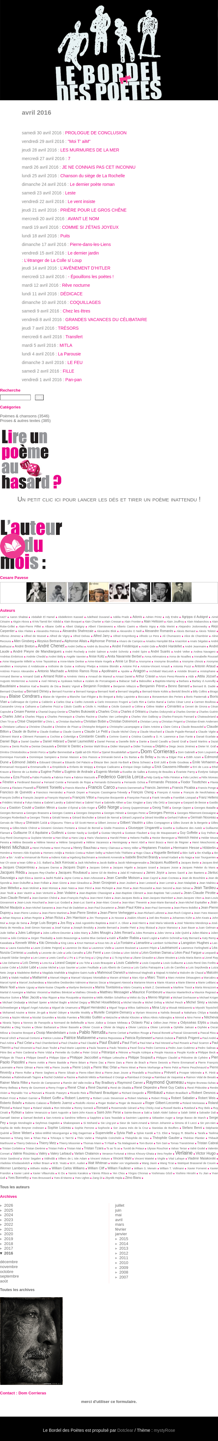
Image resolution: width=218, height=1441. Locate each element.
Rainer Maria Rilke (14, 1082)
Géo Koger (88, 807)
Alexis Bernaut (185, 631)
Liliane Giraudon (143, 957)
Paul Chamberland (46, 1042)
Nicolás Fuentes (67, 1017)
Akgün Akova (21, 621)
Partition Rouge (139, 1032)
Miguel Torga (117, 1007)
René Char (76, 1087)
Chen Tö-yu (7, 721)
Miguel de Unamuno (64, 1007)
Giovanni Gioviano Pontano (58, 828)
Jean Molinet (30, 888)
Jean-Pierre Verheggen (117, 912)
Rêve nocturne (76, 285)
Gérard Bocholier (83, 817)
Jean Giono (59, 882)
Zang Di (97, 1177)
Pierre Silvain (66, 1072)
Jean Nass (68, 888)
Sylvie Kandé (145, 1133)
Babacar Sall (127, 681)
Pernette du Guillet (67, 1052)
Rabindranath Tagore (27, 1077)
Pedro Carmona (155, 1047)
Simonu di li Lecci (186, 1123)
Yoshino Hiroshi (186, 1173)
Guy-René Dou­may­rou (14, 837)
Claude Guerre (72, 731)
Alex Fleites (25, 631)
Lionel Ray (211, 957)
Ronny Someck (83, 1107)
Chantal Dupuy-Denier (51, 711)
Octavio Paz (140, 1022)
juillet (120, 1205)
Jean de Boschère (193, 878)
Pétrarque (108, 1052)
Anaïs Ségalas (199, 641)
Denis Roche (20, 746)
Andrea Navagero (204, 651)
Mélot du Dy (137, 997)
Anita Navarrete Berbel (124, 656)
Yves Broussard (41, 1177)
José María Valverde (161, 923)
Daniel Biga (9, 741)
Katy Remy (209, 938)
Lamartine (143, 943)
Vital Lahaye (176, 1158)
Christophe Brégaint (94, 726)
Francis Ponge (207, 787)
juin (118, 1210)
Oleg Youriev (22, 1027)
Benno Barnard (178, 686)
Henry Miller (131, 847)
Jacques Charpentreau (19, 867)
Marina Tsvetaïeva (108, 987)
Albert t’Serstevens (100, 626)
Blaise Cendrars (24, 696)
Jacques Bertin (190, 862)
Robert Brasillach (177, 1092)
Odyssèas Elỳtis (193, 1022)
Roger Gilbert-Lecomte (162, 1103)
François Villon (83, 797)
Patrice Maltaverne (80, 1038)
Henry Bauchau (85, 847)
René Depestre (145, 1087)
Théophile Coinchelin (108, 1138)
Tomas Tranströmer (182, 1143)
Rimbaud (155, 1092)
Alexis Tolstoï (207, 631)
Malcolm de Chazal (192, 972)
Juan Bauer (188, 927)
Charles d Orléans (133, 711)
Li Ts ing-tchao (121, 957)
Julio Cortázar (19, 938)
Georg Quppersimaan (135, 807)
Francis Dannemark (130, 787)
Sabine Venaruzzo (36, 1112)
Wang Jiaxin (149, 1163)
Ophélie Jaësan (183, 1027)
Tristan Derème (35, 1148)
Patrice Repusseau (110, 1038)
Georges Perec (136, 812)
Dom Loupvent (207, 752)
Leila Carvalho (74, 952)
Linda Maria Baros (190, 957)
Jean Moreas (50, 888)
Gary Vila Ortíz (155, 802)
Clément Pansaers (34, 736)
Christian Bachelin (69, 721)
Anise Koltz (97, 656)
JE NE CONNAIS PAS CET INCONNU (99, 167)
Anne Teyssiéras (46, 661)
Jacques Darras (48, 867)
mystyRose (164, 1430)
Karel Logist (149, 938)
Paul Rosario (181, 1042)
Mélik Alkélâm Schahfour (112, 997)
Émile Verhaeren (204, 762)
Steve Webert (22, 1133)
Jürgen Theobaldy (42, 938)
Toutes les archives (17, 1290)
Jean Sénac (183, 888)
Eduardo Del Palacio (77, 762)
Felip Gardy (153, 777)
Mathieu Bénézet (62, 992)
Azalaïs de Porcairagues (100, 681)
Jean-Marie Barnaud (162, 902)
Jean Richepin (104, 888)
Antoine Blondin (109, 666)
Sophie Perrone (84, 1127)
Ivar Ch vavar (8, 862)
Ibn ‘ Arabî (15, 857)
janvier (121, 1234)
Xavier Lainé (21, 1173)
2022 (8, 1224)
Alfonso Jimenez (10, 636)
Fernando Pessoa (163, 782)
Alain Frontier (133, 621)
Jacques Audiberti (163, 862)
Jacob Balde (106, 862)
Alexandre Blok (106, 631)
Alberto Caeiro (126, 626)
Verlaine (183, 1152)
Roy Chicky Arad (150, 1107)
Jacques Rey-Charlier (41, 872)
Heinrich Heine (188, 837)
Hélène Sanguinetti (71, 842)
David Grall (179, 741)
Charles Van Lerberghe (113, 716)
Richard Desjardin (133, 1092)
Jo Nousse (117, 917)
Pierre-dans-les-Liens (90, 244)
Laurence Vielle (102, 947)
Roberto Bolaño (11, 1103)
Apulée (125, 671)
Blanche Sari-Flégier (83, 696)
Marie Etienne (186, 982)
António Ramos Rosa (83, 671)
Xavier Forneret (197, 1168)
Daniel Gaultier (30, 741)
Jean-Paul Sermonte (158, 907)
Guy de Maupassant (163, 832)
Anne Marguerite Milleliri (17, 661)
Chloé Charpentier (29, 721)
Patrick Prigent (188, 1038)
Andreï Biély (55, 656)
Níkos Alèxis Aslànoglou (157, 1017)
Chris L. (50, 721)
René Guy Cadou (172, 1087)
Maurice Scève (9, 997)
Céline (139, 706)
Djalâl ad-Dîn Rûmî (87, 752)
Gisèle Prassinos (114, 828)
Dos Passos (89, 757)
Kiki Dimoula (48, 943)
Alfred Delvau (81, 636)
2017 (8, 1248)
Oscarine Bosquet (22, 1032)
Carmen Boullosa (205, 701)
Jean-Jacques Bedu (127, 897)
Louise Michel (47, 967)
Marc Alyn (138, 977)
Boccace (143, 696)
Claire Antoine (151, 726)
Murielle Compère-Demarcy (113, 1012)
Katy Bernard (190, 938)
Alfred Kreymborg (124, 636)
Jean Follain (41, 882)
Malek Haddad (20, 977)
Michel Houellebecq (105, 1002)
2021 (8, 1229)
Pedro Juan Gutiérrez (181, 1047)
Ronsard (102, 1107)
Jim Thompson (98, 917)
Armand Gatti (31, 676)
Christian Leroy (149, 721)
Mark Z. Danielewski (157, 987)
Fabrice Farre (62, 777)
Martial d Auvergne (11, 992)
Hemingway (119, 842)
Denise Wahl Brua (95, 746)
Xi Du (61, 1173)
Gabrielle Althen (113, 802)
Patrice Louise (52, 1038)
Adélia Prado (121, 617)
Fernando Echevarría (107, 782)
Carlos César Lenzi (179, 701)
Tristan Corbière (12, 1148)
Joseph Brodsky (83, 927)
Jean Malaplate (186, 882)
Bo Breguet (106, 696)
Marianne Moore (144, 982)
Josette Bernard (107, 927)
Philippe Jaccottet (84, 1057)
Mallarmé (39, 977)
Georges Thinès (39, 817)
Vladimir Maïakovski (202, 1158)
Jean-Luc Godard (59, 902)
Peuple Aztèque (141, 1052)
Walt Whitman (98, 1163)
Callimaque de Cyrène (24, 701)
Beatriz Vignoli (71, 686)
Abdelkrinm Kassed (70, 617)
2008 (123, 1272)
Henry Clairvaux (110, 847)
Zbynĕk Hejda (113, 1177)
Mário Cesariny (133, 987)
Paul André (209, 1038)
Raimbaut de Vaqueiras (168, 1077)
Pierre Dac (97, 1062)
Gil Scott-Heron (84, 822)
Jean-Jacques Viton (188, 897)
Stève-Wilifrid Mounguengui (52, 1133)
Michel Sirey (195, 1002)
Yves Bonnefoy (18, 1177)
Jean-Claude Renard (14, 897)
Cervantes (174, 706)
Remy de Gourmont (33, 1087)
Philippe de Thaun (11, 1057)
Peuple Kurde (185, 1052)
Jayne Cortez (72, 878)
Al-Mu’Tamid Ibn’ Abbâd (46, 621)
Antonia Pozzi (182, 666)
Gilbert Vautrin (131, 822)
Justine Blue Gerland (93, 938)
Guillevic (57, 832)
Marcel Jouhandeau (31, 982)
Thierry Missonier (69, 1143)
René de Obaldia (120, 1087)
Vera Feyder (164, 1153)
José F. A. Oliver (119, 923)
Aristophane (208, 671)
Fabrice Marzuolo (84, 777)
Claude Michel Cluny (124, 731)
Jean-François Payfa (73, 897)
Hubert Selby (94, 852)
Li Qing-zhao (101, 957)
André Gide (148, 646)
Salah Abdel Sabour (165, 1112)
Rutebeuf (189, 1107)
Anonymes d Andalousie (29, 666)
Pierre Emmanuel (183, 1062)
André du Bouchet (98, 646)
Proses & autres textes (20, 420)
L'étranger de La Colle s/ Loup (53, 260)
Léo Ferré (93, 952)
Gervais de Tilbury (11, 822)
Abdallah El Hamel (43, 617)
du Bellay (146, 757)
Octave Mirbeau (117, 1022)
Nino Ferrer (194, 1017)
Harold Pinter (118, 837)
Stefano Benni (192, 1127)
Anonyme (145, 661)
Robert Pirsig (159, 1098)
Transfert (74, 336)
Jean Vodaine (66, 893)
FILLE (68, 371)
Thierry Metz (47, 1143)
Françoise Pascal (138, 797)
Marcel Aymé (8, 982)
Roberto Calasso (35, 1103)
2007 (123, 1277)
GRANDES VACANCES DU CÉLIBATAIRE (106, 319)
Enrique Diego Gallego (137, 766)
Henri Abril (138, 842)
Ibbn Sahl (188, 852)
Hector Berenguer (163, 837)
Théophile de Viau (137, 1138)
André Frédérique (125, 646)
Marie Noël (7, 987)
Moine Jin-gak (37, 1012)
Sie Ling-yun (108, 1123)
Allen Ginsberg (24, 641)
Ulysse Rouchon (157, 1148)
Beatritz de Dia (49, 686)
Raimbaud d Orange (111, 1077)
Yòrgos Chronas (138, 1173)
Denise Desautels (42, 746)
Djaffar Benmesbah (60, 752)
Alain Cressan (112, 621)
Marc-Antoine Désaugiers (184, 977)
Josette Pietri (128, 927)
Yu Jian (203, 1173)
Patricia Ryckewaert (138, 1038)
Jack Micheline (87, 862)
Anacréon (181, 641)
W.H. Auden (77, 1163)
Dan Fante (186, 736)
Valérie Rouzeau (24, 1153)
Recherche (10, 390)
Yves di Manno (63, 1177)
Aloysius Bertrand (49, 641)
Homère (5, 852)
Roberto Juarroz (61, 1103)
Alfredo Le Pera (149, 636)
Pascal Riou (208, 1032)
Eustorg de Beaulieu (160, 771)
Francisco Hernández (49, 792)
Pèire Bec (6, 1052)
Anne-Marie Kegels (99, 661)
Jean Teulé (7, 893)
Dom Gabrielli (186, 752)
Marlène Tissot (182, 987)
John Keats (202, 917)
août (4, 1281)
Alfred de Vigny (59, 636)
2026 (8, 1205)
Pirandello (138, 1072)
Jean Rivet (122, 888)
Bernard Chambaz (11, 691)
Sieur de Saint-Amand (133, 1123)
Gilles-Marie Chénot (25, 828)
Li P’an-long (83, 957)
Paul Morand (162, 1042)
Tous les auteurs (15, 1187)
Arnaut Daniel (124, 676)
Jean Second (163, 888)
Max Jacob (30, 997)
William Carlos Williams (68, 1168)
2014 (123, 1243)
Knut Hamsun (85, 943)
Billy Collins (200, 691)
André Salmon (97, 651)
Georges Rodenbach (13, 817)
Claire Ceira (170, 726)
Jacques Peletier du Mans (198, 867)
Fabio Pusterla (41, 777)
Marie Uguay (26, 987)
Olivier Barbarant (45, 1027)
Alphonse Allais (75, 641)
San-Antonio (53, 1117)
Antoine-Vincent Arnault (155, 666)
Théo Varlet (84, 1138)
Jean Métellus (9, 888)
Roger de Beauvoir (130, 1103)
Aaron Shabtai (19, 617)
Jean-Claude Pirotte (200, 893)
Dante (143, 741)
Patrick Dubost (164, 1038)
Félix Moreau (209, 777)
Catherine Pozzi (50, 706)
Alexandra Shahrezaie (77, 631)
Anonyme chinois (192, 661)
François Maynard (58, 797)
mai (118, 1215)
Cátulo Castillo (73, 706)
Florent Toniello (49, 787)
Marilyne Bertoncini (80, 987)
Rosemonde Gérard (124, 1107)
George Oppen (181, 807)
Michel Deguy (78, 1002)
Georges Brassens (37, 812)
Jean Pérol (85, 888)
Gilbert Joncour (107, 822)
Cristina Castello (142, 736)
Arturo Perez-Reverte (172, 676)
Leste (70, 192)
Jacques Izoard (146, 867)
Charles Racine (84, 716)
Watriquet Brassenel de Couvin (196, 1163)
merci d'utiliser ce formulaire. (109, 1401)
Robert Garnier (28, 1098)
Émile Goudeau (179, 762)
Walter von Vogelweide (125, 1163)
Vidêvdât (49, 1158)
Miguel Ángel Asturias (35, 1007)
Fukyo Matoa (33, 802)
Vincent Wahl (122, 1158)
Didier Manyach (120, 746)
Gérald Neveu (60, 817)
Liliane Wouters (166, 957)
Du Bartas (130, 757)
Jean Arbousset (93, 878)
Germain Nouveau (203, 817)
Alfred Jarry (101, 636)
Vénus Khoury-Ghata (140, 1153)
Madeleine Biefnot (28, 972)
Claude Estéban (49, 731)
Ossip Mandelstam (51, 1032)
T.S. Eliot (162, 1133)
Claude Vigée (207, 731)
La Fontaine (124, 943)
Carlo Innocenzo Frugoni (112, 701)
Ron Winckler (62, 1107)
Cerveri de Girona (196, 706)
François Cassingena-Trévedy (108, 792)
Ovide (72, 1032)
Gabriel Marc (73, 802)
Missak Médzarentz (180, 1007)
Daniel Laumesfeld (81, 741)
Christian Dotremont (123, 721)
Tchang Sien (22, 1138)
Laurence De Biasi (76, 947)
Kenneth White (25, 943)
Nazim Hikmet (20, 1017)
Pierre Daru (115, 1062)
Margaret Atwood (120, 982)
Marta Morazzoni (205, 987)
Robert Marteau (138, 1098)
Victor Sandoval (9, 1158)
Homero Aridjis (52, 852)
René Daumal (97, 1087)
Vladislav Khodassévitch (15, 1163)
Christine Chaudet (40, 726)
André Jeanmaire (195, 646)
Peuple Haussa (163, 1052)
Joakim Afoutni (136, 917)
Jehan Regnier (33, 917)
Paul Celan (24, 1042)
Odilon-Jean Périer (165, 1022)
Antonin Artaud (205, 666)
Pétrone (123, 1052)
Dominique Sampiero (43, 757)
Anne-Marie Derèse (72, 661)
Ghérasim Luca (36, 822)
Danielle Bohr (127, 741)
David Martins (198, 741)
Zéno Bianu (133, 1177)
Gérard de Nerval (108, 817)
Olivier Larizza (137, 1027)
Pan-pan (73, 379)
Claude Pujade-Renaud (180, 731)
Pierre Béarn (78, 1062)
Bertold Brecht (181, 691)
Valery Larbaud (60, 1153)
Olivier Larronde (160, 1027)
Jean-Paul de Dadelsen (70, 907)
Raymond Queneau (165, 1082)
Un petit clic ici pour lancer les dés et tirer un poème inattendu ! (108, 499)
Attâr (191, 676)
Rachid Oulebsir (54, 1077)
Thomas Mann (92, 1143)
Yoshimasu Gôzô (161, 1173)
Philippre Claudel (166, 1057)
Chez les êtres (76, 311)
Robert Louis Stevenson (108, 1098)
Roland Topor (21, 1107)
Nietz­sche (111, 1017)
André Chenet (51, 645)
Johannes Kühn (182, 917)
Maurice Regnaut (205, 992)
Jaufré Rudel (53, 878)
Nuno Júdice (95, 1022)
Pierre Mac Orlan (105, 1067)
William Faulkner (119, 1168)
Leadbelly (32, 952)
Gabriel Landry (53, 802)
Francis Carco (101, 787)
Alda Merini (167, 626)
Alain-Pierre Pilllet (30, 626)
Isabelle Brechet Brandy (141, 857)
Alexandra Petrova (47, 631)
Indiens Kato (59, 857)
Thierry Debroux (26, 1143)
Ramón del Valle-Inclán (77, 1082)
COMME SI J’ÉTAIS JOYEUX (90, 227)
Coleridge (69, 736)
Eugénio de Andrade (79, 771)
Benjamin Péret (152, 686)
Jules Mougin (101, 932)
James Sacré (176, 872)
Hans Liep (77, 837)
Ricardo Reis (78, 1092)
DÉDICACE (71, 293)
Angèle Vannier (76, 656)
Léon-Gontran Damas (156, 952)
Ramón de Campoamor (45, 1082)
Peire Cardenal (25, 1052)
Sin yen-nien (208, 1123)
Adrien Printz (153, 617)
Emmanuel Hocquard (13, 766)
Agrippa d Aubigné (195, 617)
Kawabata (6, 943)
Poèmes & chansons (18, 416)
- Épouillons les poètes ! (91, 276)
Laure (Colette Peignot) (47, 947)
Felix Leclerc (190, 777)
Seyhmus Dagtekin (47, 1123)
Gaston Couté (20, 807)
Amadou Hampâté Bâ (158, 641)
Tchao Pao (40, 1138)
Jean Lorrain (166, 882)
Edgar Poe (176, 757)
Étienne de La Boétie (25, 771)
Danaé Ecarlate (206, 736)
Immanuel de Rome (36, 857)
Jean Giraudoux (79, 882)
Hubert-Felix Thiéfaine (119, 852)
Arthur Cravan (145, 676)
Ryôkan (16, 1112)
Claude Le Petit (96, 731)
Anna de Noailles (180, 656)
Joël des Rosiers (159, 917)
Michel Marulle (133, 1002)
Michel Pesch (174, 1002)
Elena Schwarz (141, 762)
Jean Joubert (127, 882)
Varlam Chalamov (86, 1153)
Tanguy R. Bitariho (182, 1133)
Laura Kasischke (19, 947)
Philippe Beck (207, 1052)
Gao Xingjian (134, 802)
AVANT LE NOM (83, 218)
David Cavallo (159, 741)
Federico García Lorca (120, 776)
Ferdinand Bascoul (29, 782)
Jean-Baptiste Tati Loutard (163, 893)
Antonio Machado (51, 671)
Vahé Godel (197, 1148)
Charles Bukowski (82, 711)
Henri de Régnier (177, 842)
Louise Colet (8, 967)
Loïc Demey (30, 962)
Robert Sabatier (183, 1098)
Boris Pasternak (196, 696)
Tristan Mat (74, 1148)
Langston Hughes (195, 943)
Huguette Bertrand (166, 852)
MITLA (66, 345)
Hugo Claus (143, 852)
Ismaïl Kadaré (169, 857)
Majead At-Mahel (166, 972)
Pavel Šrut (136, 1047)
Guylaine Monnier (42, 837)
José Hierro (139, 923)
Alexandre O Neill (130, 631)
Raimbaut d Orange (139, 1077)
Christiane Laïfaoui (14, 726)
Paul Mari (146, 1042)
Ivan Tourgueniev (205, 857)
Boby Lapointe (125, 696)
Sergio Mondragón (20, 1123)
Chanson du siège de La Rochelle (92, 175)
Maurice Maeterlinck (179, 992)
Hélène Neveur (46, 842)
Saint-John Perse (109, 1112)
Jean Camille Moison (123, 878)
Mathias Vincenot (37, 992)
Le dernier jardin (83, 253)
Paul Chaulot (69, 1042)
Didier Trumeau (143, 746)
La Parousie (69, 353)
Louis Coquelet (151, 962)
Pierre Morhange (150, 1067)
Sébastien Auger (162, 1117)
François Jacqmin (33, 797)
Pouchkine (154, 1072)
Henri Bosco (156, 842)
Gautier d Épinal (68, 807)
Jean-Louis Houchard (30, 902)
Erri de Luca (201, 766)
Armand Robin (53, 676)
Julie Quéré (182, 932)
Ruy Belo (204, 1107)
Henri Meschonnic (204, 842)
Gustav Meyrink (111, 832)
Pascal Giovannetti (185, 1032)
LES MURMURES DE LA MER (89, 150)
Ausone (33, 681)
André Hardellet (170, 646)
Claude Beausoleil (192, 726)
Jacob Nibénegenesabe (131, 862)
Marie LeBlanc (207, 982)
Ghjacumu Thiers (61, 822)
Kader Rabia (129, 938)
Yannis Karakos (78, 1173)
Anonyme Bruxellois (166, 661)
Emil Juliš (160, 762)
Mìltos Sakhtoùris (138, 1007)
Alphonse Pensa (103, 641)
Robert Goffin (51, 1098)
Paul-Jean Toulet (46, 1047)
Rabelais (5, 1077)
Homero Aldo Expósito (26, 852)
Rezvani (36, 1092)
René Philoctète (197, 1087)
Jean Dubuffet (21, 882)
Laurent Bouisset (125, 947)
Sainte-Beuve (132, 1112)
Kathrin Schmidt (169, 938)
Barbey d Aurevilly (204, 681)
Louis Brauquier (103, 962)
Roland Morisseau (194, 1103)
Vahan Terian (179, 1148)
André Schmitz (119, 651)
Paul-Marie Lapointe (73, 1047)
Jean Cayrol (150, 878)
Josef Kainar (62, 927)
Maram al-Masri (119, 977)
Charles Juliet (12, 716)
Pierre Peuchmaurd (193, 1067)
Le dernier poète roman (92, 184)
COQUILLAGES (85, 302)
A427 (3, 617)
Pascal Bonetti (161, 1032)
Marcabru (210, 977)
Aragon (139, 671)
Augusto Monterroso (12, 681)
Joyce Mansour (168, 927)
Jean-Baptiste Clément (129, 893)
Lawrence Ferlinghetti (194, 947)
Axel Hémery (49, 681)
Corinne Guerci (118, 736)
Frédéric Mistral (12, 802)
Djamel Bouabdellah (114, 752)
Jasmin (38, 878)
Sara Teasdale (113, 1117)
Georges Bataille (205, 807)
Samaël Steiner (10, 1117)
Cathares (30, 706)
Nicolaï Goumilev (43, 1017)
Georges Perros (161, 812)
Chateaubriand (206, 716)
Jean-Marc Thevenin (134, 902)
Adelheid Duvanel (98, 617)
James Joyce (155, 872)
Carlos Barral (155, 701)
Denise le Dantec (69, 746)
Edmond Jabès (24, 762)
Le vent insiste (81, 201)
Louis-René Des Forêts (201, 962)
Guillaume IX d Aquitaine (30, 832)
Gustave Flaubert (136, 832)
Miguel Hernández (93, 1007)
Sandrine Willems (75, 1117)
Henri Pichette (41, 847)
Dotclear (125, 1430)
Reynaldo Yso (19, 1092)
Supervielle (104, 1133)
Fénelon (8, 782)
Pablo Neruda (92, 1032)
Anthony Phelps (85, 666)
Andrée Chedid (36, 656)
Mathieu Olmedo (86, 992)
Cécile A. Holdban (96, 706)
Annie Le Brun (125, 661)
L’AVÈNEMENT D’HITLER (85, 268)
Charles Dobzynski (161, 711)
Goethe (167, 828)
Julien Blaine (200, 932)
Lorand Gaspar (65, 962)
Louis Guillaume (173, 962)
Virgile (161, 1158)
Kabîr (112, 938)
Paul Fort (129, 1042)
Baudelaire (8, 686)
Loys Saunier (67, 967)
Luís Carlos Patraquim (147, 967)
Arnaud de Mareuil (100, 676)
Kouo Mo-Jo (105, 943)
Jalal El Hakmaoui (131, 872)
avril (119, 1219)
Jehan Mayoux (11, 917)
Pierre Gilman (24, 1067)
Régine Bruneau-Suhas (201, 1082)
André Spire (139, 651)
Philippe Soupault (140, 1057)
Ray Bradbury (104, 1082)
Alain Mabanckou (198, 621)
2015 (123, 1238)
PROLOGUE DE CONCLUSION (96, 132)
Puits (65, 235)
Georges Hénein (114, 812)
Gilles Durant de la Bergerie (190, 822)
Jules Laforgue (29, 932)
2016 (8, 1253)
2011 (123, 1257)
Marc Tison (156, 977)
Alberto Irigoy (147, 626)
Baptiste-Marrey (165, 681)
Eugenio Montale (107, 771)
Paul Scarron (200, 1042)
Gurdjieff (93, 832)
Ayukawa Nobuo (71, 681)
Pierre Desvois (158, 1062)
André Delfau (75, 646)
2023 (8, 1219)
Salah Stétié (188, 1112)
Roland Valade (42, 1107)
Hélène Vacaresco (97, 842)
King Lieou (67, 943)
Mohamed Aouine (13, 1012)
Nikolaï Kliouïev (130, 1017)
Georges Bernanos (11, 812)
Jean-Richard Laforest (150, 912)
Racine (71, 1077)
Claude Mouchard (151, 731)
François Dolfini (10, 797)
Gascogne (174, 802)
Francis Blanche (75, 787)
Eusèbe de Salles (133, 771)
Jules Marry (81, 932)
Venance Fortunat (113, 1153)
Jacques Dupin (74, 867)
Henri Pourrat (62, 847)
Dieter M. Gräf (207, 746)
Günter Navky (76, 832)
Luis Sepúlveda (198, 967)
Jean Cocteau (170, 878)
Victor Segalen (32, 1158)
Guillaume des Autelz (189, 828)
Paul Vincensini (23, 1047)
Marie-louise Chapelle (51, 987)
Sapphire (95, 1117)
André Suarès (160, 651)
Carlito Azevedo (84, 701)
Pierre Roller (23, 1072)
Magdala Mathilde (53, 972)
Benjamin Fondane (96, 686)
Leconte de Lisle (52, 952)
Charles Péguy (34, 716)
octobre (6, 1271)
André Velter (182, 651)
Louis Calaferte (127, 962)
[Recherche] (15, 397)
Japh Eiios (24, 878)
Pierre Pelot (171, 1067)
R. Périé (210, 1072)
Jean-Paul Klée (129, 907)
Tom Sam (162, 1143)
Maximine (87, 997)
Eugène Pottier (51, 771)
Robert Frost (8, 1098)
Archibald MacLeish (161, 671)
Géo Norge (108, 807)
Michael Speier (37, 1002)
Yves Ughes (82, 1177)
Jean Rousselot (142, 888)
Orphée (202, 1027)
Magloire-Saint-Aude (81, 972)
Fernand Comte (53, 782)
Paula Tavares (97, 1047)
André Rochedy (75, 651)
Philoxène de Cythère (194, 1057)
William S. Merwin (145, 1168)
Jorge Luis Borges (43, 923)
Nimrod (179, 1017)
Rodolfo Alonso (85, 1103)
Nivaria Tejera (11, 1022)
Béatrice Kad (28, 686)
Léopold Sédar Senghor (15, 957)
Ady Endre (171, 617)
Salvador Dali (207, 1112)
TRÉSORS (68, 328)
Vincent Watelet (144, 1158)
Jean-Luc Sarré (83, 902)
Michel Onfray (153, 1002)
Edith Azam (193, 757)
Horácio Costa (74, 852)
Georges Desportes (88, 812)
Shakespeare (71, 1123)
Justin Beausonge (66, 938)
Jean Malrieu (207, 882)
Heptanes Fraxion (155, 847)
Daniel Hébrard (53, 741)
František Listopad (184, 797)
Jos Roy (66, 923)
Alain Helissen (154, 621)
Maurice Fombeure (147, 992)
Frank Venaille (161, 797)
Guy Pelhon (208, 832)
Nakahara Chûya (195, 1012)
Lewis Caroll (56, 957)
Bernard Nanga (85, 691)
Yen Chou (119, 1173)
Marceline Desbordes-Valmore (66, 982)
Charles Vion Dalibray (144, 716)
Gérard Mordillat (154, 817)
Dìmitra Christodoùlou (13, 752)
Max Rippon (49, 997)
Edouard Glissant (50, 762)
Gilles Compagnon (158, 822)
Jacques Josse (169, 867)
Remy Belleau (9, 1087)
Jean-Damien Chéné (44, 897)
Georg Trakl (160, 807)
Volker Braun (41, 1163)
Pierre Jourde (61, 1067)
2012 (123, 1253)
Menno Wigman (159, 997)
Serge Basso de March (191, 1117)
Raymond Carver (130, 1082)
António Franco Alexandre (17, 671)
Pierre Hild (42, 1067)
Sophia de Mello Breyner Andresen (22, 1127)
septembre (9, 1276)
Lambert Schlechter (165, 943)
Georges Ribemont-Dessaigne (196, 812)
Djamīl (133, 752)
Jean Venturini (45, 893)
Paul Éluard (109, 1043)
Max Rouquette (69, 997)
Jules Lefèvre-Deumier (57, 932)
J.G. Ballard (43, 862)
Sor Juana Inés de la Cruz (130, 1127)
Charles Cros (108, 711)
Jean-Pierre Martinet (54, 912)
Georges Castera (62, 812)
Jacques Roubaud (72, 872)
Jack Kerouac (64, 862)
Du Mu (161, 757)
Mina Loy (158, 1007)
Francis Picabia (183, 787)
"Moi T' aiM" (79, 141)
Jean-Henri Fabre (100, 897)
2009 (123, 1267)
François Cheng (142, 792)
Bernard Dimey (37, 691)
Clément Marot (9, 736)
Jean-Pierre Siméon (83, 912)
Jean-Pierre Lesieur (26, 912)
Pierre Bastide (57, 1062)
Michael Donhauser (184, 997)
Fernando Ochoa (134, 782)
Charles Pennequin (59, 716)
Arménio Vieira (76, 676)
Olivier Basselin (69, 1027)
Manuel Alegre (59, 977)
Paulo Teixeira (118, 1047)
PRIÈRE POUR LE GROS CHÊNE (93, 210)
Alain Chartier (93, 621)
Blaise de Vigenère (54, 696)
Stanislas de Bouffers (165, 1127)
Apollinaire (109, 671)
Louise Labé (27, 967)
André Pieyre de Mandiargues (37, 651)
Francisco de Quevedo (16, 792)
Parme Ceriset (117, 1032)
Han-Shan (61, 837)
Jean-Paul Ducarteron (101, 907)
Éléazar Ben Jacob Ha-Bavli (111, 762)
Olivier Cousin (91, 1027)
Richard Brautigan (103, 1092)
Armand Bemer (10, 676)
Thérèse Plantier (194, 1138)
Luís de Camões (174, 967)
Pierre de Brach (136, 1062)
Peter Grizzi (90, 1052)
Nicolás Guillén (91, 1017)
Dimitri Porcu (38, 752)
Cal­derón (47, 701)
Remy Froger (56, 1087)
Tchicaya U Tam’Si (62, 1138)
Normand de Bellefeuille (69, 1022)
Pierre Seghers (44, 1072)
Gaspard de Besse (194, 802)
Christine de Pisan (67, 726)
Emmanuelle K (39, 766)
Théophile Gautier (166, 1138)
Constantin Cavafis (92, 736)
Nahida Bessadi (170, 1012)
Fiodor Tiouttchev (194, 782)
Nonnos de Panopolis (36, 1022)
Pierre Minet (128, 1067)
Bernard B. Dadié (204, 686)
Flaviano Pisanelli (23, 787)
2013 (123, 1248)
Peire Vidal (45, 1052)
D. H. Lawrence (166, 736)
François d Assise (168, 792)
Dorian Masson (69, 757)
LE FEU (75, 362)
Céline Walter (155, 706)
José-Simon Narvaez (38, 927)
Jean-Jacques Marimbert (158, 897)
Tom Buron (146, 1143)
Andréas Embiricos (11, 656)
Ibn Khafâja (204, 852)
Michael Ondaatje (13, 1002)
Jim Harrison (76, 917)
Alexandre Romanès (159, 631)
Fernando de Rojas (79, 782)
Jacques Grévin (99, 867)
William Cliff (96, 1168)
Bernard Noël (106, 691)
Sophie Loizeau (59, 1127)
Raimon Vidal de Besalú (201, 1077)
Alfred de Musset (35, 636)
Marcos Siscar (97, 982)
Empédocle (59, 766)
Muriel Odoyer (58, 1012)
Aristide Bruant (186, 671)
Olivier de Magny (114, 1027)
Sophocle (104, 1127)
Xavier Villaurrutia (43, 1173)
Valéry (43, 1153)
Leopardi (210, 952)
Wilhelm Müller (39, 1168)
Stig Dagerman (82, 1133)
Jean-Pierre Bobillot (186, 907)
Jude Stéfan (7, 932)
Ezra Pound (21, 777)
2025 (8, 1210)
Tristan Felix (56, 1148)
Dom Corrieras (158, 751)
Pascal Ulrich (8, 1038)
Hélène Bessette (23, 842)
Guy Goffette (189, 832)
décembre (9, 1261)
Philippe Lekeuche (113, 1057)
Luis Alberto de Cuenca (116, 967)
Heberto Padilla (139, 837)
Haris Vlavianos (97, 837)
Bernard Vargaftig (128, 691)
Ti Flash (109, 1143)
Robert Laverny (77, 1098)
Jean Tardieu (205, 888)
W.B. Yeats (60, 1163)
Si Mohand (90, 1123)
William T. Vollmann (172, 1168)
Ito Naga (186, 857)
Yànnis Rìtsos (100, 1173)
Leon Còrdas (112, 952)
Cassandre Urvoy (11, 706)
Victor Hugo (206, 1153)
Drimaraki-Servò (111, 757)
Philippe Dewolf (36, 1057)
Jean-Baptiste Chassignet (95, 893)
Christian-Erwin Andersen (201, 721)
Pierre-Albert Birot (90, 1072)
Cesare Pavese (24, 711)
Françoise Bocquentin (110, 797)
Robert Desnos (203, 1092)
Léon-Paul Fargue (188, 952)
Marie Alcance (166, 982)
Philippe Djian (57, 1057)
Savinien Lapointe (137, 1117)
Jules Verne (164, 932)
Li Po (70, 957)
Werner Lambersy (13, 1168)
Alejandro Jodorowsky (193, 626)
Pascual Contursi (29, 1038)
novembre (9, 1266)
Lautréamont (169, 947)
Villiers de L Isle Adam (72, 1158)
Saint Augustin (60, 1112)
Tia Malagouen (126, 1143)
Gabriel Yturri (93, 802)
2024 (8, 1215)
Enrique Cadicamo (108, 766)
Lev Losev (39, 957)
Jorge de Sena (17, 923)
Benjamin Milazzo (124, 686)
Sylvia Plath (125, 1133)
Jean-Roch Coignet (179, 912)
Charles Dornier (186, 711)
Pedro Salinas (207, 1047)
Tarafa (201, 1133)
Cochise (55, 736)
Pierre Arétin (37, 1062)
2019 (8, 1238)
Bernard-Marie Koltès (155, 691)
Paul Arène (7, 1042)
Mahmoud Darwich (111, 972)
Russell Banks (172, 1107)
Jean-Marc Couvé (107, 902)
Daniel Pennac (106, 741)
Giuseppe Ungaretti (144, 828)
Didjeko (160, 746)
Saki (146, 1112)
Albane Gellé (53, 626)
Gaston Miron (44, 807)
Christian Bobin (95, 721)
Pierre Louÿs (81, 1067)
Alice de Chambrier (196, 636)
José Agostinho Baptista (90, 923)
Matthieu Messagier (114, 992)
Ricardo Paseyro (56, 1092)
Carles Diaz (63, 701)
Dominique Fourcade (13, 757)
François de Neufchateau (199, 792)
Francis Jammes (157, 787)
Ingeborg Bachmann (82, 857)
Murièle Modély (80, 1012)
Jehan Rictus (54, 917)
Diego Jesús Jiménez (182, 746)
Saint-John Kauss (82, 1112)
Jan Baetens (196, 872)
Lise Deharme (10, 962)
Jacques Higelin (123, 867)
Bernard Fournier (62, 691)
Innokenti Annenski (110, 857)
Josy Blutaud (147, 927)
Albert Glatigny (75, 626)
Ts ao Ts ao (113, 1148)
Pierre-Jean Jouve (116, 1072)
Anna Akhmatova (155, 656)
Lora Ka (47, 962)
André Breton (25, 646)
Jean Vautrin (24, 893)
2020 (8, 1234)
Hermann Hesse (186, 847)
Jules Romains (144, 932)
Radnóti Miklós (87, 1077)
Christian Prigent (172, 721)
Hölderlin (209, 847)
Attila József (206, 676)
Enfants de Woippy (81, 766)
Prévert (170, 1072)
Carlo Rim (137, 701)
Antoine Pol (129, 666)
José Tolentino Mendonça (192, 923)
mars (119, 1224)
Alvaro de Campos (131, 641)
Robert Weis (206, 1098)
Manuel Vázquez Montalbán (89, 977)
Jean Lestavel (147, 882)
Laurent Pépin (148, 947)
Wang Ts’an (167, 1163)
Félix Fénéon (172, 777)
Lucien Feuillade (88, 967)
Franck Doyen (75, 792)
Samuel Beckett (33, 1117)
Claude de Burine (24, 731)
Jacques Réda (12, 872)
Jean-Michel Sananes (39, 907)
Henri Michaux (14, 847)
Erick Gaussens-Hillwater (171, 766)
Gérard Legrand (131, 817)
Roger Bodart (106, 1103)
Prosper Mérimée (190, 1072)
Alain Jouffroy (175, 621)
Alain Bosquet (73, 621)
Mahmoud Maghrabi (141, 972)
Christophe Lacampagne (124, 726)
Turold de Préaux (134, 1148)
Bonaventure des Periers (167, 696)
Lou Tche (84, 962)
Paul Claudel (88, 1042)
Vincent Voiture (100, 1158)
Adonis (137, 617)
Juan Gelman (207, 927)
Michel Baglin (58, 1002)
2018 (8, 1243)
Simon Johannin (160, 1123)
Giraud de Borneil (89, 828)
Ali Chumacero (171, 636)
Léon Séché (131, 952)
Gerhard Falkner (177, 817)
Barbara (184, 681)
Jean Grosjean (104, 882)
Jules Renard (123, 932)
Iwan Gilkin (26, 862)
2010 (123, 1262)
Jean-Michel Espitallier (192, 902)
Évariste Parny (185, 771)
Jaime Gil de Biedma (104, 872)
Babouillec (145, 681)
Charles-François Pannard (178, 716)
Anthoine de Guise (59, 666)
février (120, 1229)
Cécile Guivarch (121, 706)
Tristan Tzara (94, 1148)
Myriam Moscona (146, 1012)
